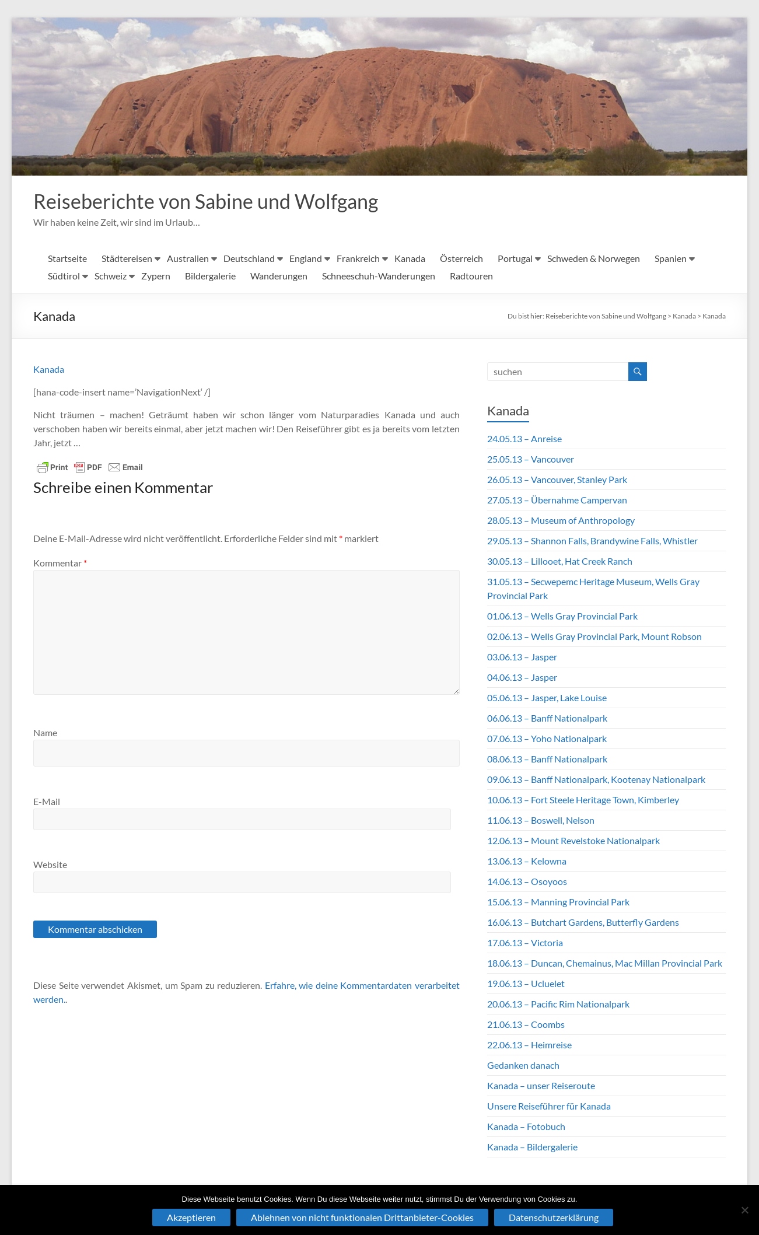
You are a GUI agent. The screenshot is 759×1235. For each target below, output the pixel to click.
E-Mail (46, 801)
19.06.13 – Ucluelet (526, 983)
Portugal (515, 258)
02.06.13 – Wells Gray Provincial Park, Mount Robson (594, 636)
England (305, 258)
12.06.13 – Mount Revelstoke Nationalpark (573, 840)
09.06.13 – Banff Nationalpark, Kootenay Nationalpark (596, 779)
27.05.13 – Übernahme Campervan (557, 500)
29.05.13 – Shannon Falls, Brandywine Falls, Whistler (592, 541)
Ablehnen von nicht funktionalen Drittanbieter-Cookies (362, 1217)
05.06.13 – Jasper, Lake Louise (547, 698)
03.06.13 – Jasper (522, 657)
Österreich (461, 258)
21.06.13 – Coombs (526, 1024)
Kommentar (60, 563)
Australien (188, 258)
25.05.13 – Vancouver (530, 459)
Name (45, 733)
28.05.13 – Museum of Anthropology (561, 520)
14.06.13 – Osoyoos (527, 881)
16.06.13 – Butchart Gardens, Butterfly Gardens (583, 922)
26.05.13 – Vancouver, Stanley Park (557, 479)
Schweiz (111, 276)
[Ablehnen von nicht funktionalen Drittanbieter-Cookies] (744, 1210)
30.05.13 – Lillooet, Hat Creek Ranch (559, 561)
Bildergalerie (210, 276)
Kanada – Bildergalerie (532, 1147)
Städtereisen (127, 258)
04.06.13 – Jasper (522, 677)
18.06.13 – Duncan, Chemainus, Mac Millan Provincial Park (604, 963)
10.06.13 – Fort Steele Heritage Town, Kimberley (583, 800)
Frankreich (358, 258)
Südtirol (64, 276)
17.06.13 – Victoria (525, 943)
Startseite (67, 258)
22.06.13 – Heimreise (529, 1045)
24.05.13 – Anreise (524, 439)
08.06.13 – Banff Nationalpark (547, 759)
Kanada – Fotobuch (526, 1126)
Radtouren (471, 276)
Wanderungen (278, 276)
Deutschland (249, 258)
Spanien (671, 258)
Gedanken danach (523, 1065)
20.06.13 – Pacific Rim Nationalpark (558, 1004)
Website (50, 864)
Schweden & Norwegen (593, 258)
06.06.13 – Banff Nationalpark (547, 718)
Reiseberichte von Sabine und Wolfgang (214, 201)
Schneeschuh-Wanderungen (378, 276)
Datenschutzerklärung (554, 1217)
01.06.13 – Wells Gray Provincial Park (562, 616)
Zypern (155, 276)
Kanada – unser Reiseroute (541, 1085)
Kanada (409, 258)
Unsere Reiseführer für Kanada (549, 1106)
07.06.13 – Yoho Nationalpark (547, 738)
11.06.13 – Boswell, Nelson (540, 820)
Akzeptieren (191, 1217)
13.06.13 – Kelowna (526, 861)
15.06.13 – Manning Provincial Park (558, 902)
